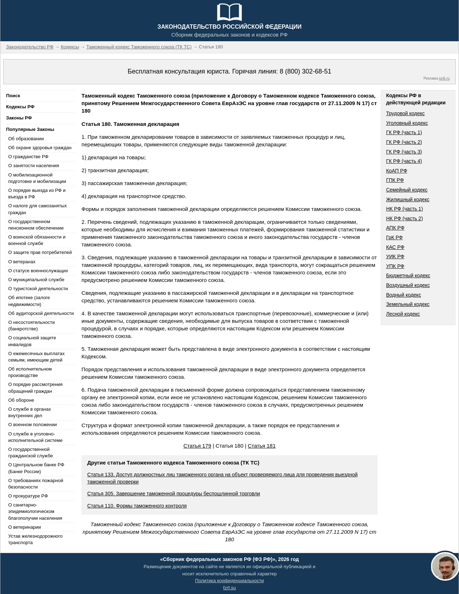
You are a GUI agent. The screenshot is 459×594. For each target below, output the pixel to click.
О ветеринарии (24, 527)
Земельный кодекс (408, 304)
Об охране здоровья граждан (39, 147)
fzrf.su (229, 587)
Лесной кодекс (403, 314)
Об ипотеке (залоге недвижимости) (29, 301)
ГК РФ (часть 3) (404, 152)
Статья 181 (262, 446)
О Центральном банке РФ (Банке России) (36, 468)
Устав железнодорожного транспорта (35, 539)
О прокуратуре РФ (28, 496)
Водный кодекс (403, 295)
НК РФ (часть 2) (404, 218)
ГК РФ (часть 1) (404, 132)
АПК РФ (395, 228)
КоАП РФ (396, 171)
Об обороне (21, 400)
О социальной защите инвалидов (32, 341)
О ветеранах (22, 261)
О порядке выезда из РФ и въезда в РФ (37, 193)
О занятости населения (33, 165)
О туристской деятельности (38, 288)
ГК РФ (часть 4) (404, 161)
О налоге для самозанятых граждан (37, 209)
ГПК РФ (395, 180)
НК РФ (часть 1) (404, 209)
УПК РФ (395, 266)
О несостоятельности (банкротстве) (31, 325)
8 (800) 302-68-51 (305, 71)
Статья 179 (197, 446)
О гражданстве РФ (28, 156)
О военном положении (32, 424)
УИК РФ (395, 256)
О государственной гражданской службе (30, 452)
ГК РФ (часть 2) (404, 142)
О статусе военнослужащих (38, 270)
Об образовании (26, 138)
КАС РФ (395, 247)
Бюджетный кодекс (408, 275)
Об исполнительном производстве (30, 372)
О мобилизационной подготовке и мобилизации (37, 178)
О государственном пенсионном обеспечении (35, 225)
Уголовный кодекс (407, 123)
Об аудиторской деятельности (41, 313)
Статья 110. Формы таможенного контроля (136, 506)
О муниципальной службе (36, 279)
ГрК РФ (394, 237)
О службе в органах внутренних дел (29, 412)
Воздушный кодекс (408, 285)
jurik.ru (444, 78)
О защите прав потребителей (40, 252)
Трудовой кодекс (405, 113)
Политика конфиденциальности (229, 580)
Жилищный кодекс (408, 199)
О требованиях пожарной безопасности (35, 484)
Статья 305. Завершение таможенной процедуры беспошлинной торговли (173, 493)
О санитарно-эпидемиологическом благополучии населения (35, 511)
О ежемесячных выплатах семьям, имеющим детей (36, 357)
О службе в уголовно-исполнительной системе (35, 437)
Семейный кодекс (407, 190)
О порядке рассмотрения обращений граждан (35, 387)
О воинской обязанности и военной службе (36, 240)
